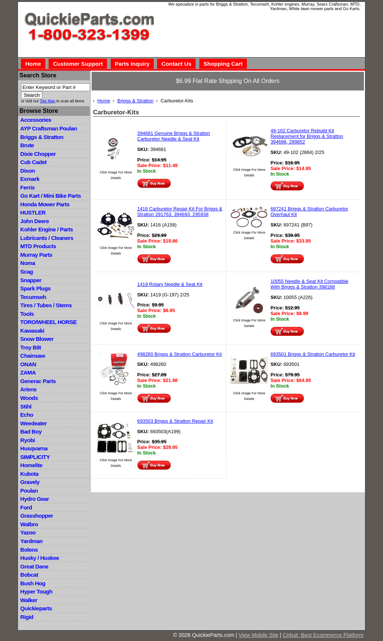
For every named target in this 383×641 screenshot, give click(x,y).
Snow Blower (36, 339)
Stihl (25, 406)
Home (33, 64)
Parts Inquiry (132, 64)
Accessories (35, 120)
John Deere (34, 221)
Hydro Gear (34, 499)
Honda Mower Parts (44, 204)
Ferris (27, 187)
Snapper (31, 280)
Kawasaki (32, 330)
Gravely (29, 482)
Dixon (27, 170)
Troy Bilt (30, 347)
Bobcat (29, 574)
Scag (26, 271)
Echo (26, 415)
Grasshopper (36, 515)
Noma (27, 263)
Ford (26, 507)
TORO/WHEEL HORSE (48, 322)
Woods (29, 398)
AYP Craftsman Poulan (48, 128)
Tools (27, 314)
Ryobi (27, 440)
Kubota (29, 474)
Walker (28, 600)
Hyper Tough (36, 591)
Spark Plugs (35, 288)
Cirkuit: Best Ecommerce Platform (323, 635)
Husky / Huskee (39, 558)
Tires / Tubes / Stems (46, 305)
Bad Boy (31, 431)
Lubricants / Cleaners (46, 238)
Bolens (29, 549)
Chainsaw (32, 355)
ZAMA (28, 372)
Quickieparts (36, 608)
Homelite (31, 465)
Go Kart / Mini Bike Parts (50, 195)
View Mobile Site (258, 635)
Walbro (29, 524)
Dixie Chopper (38, 154)
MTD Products (38, 246)
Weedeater (33, 423)
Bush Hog (32, 583)
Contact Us (177, 64)
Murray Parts (36, 255)
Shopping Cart (223, 64)
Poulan (29, 490)
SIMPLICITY (35, 457)
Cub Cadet (33, 162)
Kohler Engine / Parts (46, 229)
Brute (27, 145)
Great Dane (34, 566)
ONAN (28, 364)
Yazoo (28, 532)
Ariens (28, 389)
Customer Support (78, 64)
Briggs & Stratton (41, 137)
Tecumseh (33, 297)
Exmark (29, 179)
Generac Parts (38, 381)
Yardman (31, 541)
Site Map (47, 101)
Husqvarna (34, 448)
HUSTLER (32, 212)
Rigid (26, 617)
